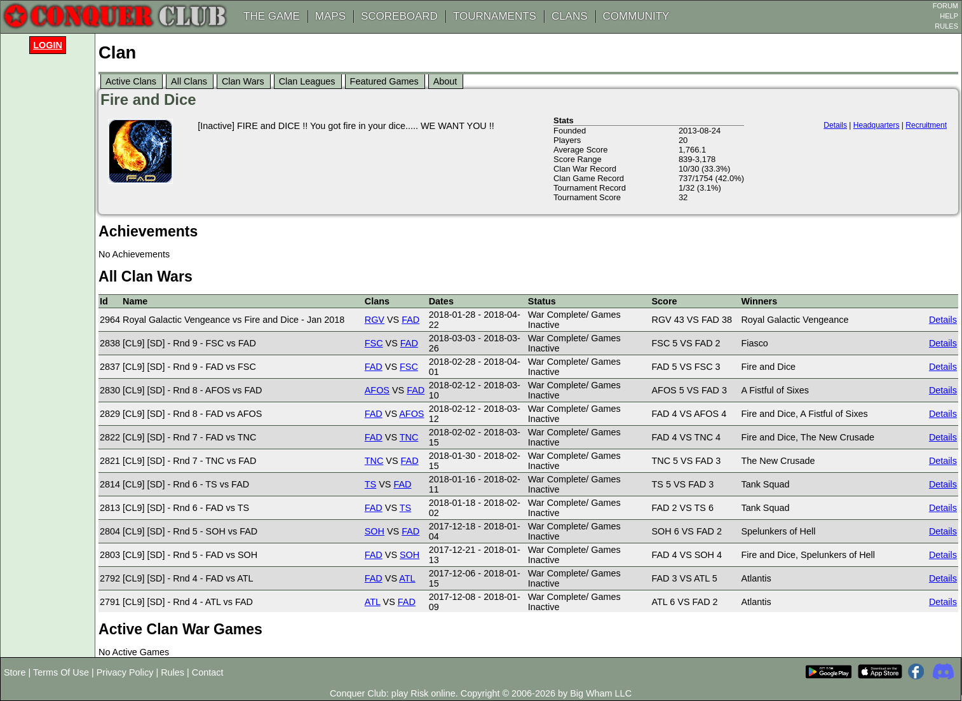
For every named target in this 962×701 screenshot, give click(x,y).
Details (835, 125)
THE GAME (271, 16)
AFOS (377, 390)
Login (47, 45)
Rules (172, 672)
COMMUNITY (636, 16)
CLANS (570, 16)
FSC (374, 343)
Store (14, 672)
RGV (374, 320)
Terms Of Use (61, 672)
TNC (409, 437)
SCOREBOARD (399, 16)
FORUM (945, 6)
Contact (208, 672)
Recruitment (926, 125)
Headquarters (876, 125)
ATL (407, 578)
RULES (946, 26)
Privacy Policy (125, 672)
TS (370, 484)
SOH (374, 531)
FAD (410, 320)
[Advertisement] (51, 249)
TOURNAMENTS (494, 16)
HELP (949, 16)
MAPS (330, 16)
